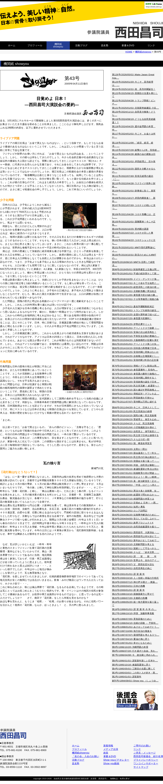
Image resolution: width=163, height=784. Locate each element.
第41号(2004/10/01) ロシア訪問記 (129, 510)
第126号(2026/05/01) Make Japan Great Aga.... (133, 76)
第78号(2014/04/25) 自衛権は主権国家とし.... (135, 356)
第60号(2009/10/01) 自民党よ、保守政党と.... (135, 431)
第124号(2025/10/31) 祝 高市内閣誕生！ (134, 89)
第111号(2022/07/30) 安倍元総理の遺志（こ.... (132, 178)
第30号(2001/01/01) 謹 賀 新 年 (134, 556)
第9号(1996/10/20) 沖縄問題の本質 (130, 647)
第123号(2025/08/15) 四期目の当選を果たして (135, 95)
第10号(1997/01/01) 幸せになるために (132, 643)
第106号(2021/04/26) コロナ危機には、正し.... (134, 216)
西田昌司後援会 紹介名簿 (148, 756)
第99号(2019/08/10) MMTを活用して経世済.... (133, 264)
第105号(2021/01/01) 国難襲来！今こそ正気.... (134, 223)
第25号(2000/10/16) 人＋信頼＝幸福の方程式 (135, 578)
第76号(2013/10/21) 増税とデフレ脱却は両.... (135, 366)
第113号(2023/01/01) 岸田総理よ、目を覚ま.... (134, 163)
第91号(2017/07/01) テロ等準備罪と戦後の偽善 (135, 301)
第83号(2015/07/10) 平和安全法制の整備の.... (135, 336)
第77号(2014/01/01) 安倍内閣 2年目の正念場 (135, 360)
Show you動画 (111, 763)
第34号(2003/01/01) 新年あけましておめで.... (135, 540)
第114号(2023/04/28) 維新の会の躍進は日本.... (134, 156)
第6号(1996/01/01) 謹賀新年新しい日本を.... (135, 660)
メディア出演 (110, 749)
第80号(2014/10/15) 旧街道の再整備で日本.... (135, 348)
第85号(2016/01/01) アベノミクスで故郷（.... (135, 328)
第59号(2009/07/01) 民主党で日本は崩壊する (135, 435)
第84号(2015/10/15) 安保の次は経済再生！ (134, 332)
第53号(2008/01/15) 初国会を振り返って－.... (135, 461)
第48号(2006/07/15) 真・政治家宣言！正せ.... (135, 481)
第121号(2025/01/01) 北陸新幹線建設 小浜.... (135, 108)
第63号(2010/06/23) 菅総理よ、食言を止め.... (135, 419)
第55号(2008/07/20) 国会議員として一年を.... (135, 453)
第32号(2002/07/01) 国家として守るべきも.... (135, 548)
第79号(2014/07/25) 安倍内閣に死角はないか (135, 352)
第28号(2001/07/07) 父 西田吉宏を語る (133, 564)
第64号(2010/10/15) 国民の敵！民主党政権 (134, 415)
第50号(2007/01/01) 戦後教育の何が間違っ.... (135, 473)
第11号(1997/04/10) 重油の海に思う (131, 639)
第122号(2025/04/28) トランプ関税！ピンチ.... (134, 102)
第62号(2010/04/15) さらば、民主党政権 (133, 423)
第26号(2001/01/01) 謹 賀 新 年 (128, 574)
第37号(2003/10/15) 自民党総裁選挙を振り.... (135, 526)
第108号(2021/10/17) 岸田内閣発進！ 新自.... (134, 200)
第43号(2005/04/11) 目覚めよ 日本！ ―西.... (135, 502)
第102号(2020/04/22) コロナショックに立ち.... (134, 242)
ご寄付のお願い (142, 745)
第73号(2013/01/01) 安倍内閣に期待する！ (134, 377)
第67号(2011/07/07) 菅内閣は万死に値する (134, 401)
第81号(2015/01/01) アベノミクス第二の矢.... (135, 344)
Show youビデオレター (116, 759)
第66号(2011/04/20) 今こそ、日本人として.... (135, 407)
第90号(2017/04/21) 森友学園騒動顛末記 (133, 306)
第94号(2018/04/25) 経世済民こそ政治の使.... (135, 287)
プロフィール (35, 45)
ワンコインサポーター (145, 763)
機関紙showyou (58, 45)
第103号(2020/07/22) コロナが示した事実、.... (132, 235)
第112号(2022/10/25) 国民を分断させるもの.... (134, 170)
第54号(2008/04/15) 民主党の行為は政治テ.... (135, 457)
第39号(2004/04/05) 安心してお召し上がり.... (135, 518)
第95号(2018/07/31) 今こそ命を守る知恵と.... (135, 283)
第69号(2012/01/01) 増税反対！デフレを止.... (135, 393)
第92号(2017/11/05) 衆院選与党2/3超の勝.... (135, 295)
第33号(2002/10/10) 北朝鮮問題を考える (133, 544)
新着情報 (108, 745)
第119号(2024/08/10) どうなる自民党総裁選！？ (134, 121)
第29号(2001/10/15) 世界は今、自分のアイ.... (135, 560)
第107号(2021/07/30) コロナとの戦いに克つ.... (134, 207)
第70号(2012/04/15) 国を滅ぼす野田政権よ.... (135, 390)
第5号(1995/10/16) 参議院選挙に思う (131, 664)
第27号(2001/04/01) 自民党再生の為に (132, 568)
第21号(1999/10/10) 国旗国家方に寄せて (133, 594)
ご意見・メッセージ (144, 752)
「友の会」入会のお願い (85, 756)
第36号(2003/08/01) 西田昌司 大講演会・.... (135, 532)
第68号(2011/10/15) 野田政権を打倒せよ (133, 398)
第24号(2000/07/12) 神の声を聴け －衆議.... (135, 582)
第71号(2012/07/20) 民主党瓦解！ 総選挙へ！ (135, 385)
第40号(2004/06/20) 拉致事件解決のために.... (135, 514)
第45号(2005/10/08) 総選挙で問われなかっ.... (135, 494)
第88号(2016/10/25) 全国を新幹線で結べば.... (135, 314)
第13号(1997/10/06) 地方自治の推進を (132, 631)
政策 (105, 752)
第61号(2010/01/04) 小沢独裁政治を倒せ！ (134, 427)
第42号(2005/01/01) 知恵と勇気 (128, 506)
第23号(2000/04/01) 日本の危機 (128, 586)
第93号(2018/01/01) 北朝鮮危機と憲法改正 (134, 291)
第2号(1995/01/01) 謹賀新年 (126, 676)
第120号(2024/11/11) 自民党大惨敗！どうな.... (134, 113)
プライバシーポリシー (145, 759)
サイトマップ (140, 767)
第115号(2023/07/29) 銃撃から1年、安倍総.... (136, 150)
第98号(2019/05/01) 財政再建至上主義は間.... (135, 269)
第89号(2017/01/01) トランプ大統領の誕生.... (135, 310)
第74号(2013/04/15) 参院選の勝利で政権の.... (135, 374)
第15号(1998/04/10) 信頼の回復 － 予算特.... (135, 623)
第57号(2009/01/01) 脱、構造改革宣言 (132, 443)
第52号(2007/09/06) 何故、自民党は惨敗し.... (135, 465)
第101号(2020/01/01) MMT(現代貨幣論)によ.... (134, 249)
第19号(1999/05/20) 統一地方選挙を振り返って (135, 604)
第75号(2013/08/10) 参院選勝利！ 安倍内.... (135, 369)
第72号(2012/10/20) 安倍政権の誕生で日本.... (135, 382)
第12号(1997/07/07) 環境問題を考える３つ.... (135, 635)
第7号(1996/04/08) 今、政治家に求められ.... (135, 655)
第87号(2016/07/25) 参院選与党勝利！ (132, 318)
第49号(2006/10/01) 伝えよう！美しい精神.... (135, 477)
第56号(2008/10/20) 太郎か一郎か (129, 449)
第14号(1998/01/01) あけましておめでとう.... (135, 627)
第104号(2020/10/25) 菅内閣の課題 (130, 229)
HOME (128, 51)
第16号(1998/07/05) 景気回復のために (132, 619)
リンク (151, 45)
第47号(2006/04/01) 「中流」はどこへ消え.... (135, 485)
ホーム (11, 45)
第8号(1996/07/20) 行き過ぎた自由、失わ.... (135, 651)
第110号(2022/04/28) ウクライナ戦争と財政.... (134, 185)
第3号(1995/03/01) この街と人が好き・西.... (135, 672)
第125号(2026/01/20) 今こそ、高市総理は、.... (132, 84)
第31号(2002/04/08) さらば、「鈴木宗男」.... (135, 552)
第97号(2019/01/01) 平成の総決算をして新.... (135, 273)
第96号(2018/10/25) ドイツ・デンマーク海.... (135, 279)
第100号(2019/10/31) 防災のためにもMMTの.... (134, 256)
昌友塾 (104, 45)
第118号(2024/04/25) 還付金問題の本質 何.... (134, 128)
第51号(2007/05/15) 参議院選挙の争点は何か (135, 469)
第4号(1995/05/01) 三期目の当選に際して (133, 668)
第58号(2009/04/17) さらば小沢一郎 (131, 439)
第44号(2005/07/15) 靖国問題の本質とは (133, 499)
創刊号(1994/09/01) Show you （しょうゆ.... (135, 680)
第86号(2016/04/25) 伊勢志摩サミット (132, 324)
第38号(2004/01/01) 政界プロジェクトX (132, 522)
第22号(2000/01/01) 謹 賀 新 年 (128, 590)
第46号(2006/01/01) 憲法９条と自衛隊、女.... (135, 491)
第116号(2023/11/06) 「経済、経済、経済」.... (132, 144)
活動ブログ (81, 45)
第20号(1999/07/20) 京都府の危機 (129, 598)
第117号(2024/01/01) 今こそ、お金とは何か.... (134, 135)
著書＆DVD (128, 45)
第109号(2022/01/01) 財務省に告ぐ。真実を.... (134, 192)
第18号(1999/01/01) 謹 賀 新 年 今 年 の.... (134, 609)
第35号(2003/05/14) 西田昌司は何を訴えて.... (135, 536)
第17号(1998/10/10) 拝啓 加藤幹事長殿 (133, 613)
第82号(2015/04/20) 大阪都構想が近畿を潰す (135, 340)
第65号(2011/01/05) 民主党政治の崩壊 (132, 411)
